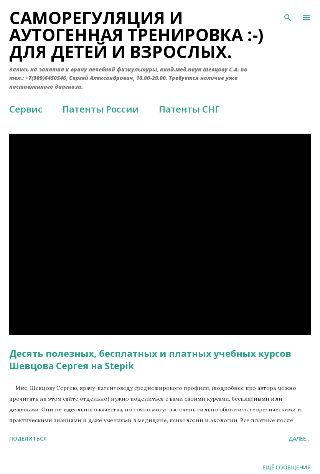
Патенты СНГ (189, 109)
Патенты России (101, 109)
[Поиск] (287, 13)
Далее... (300, 438)
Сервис (26, 109)
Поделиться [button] (28, 438)
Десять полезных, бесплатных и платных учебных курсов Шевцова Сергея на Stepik (150, 359)
